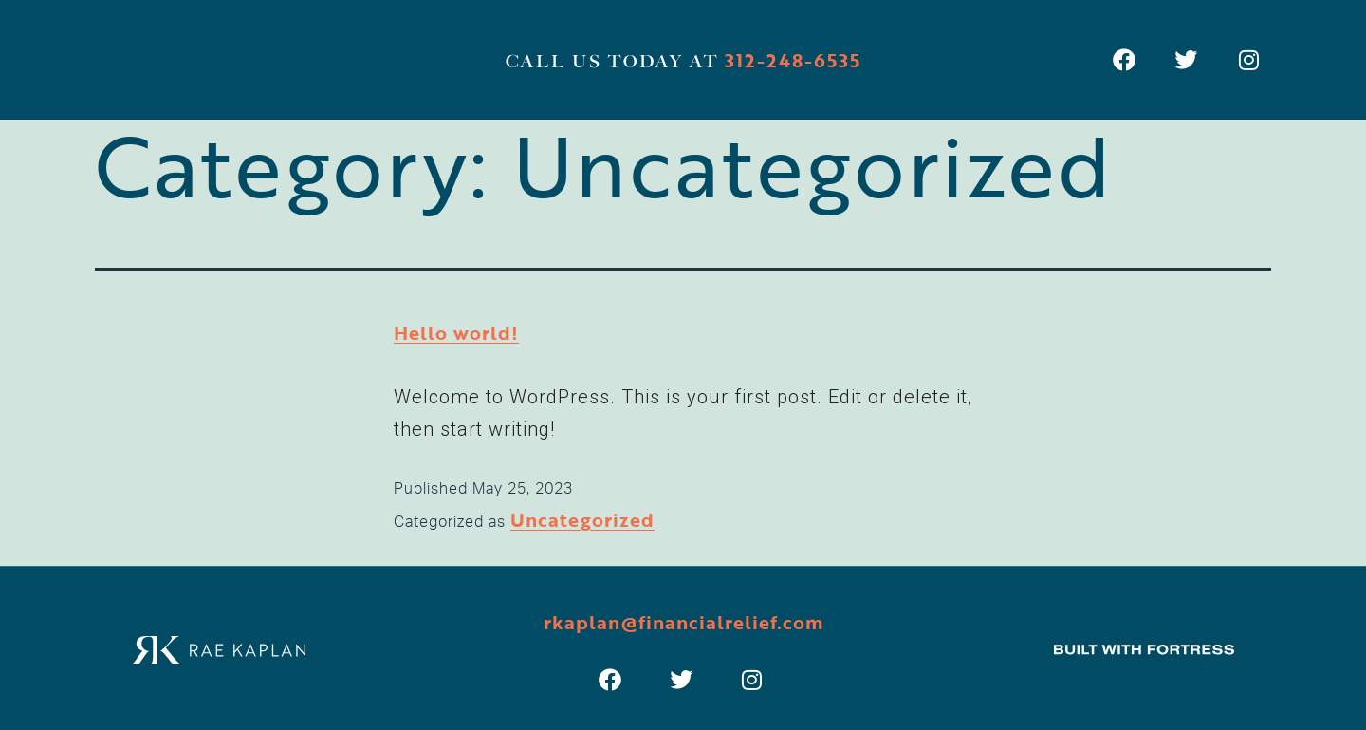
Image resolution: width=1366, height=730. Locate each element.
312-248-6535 (792, 60)
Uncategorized (582, 519)
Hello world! (456, 332)
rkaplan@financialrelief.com (683, 622)
